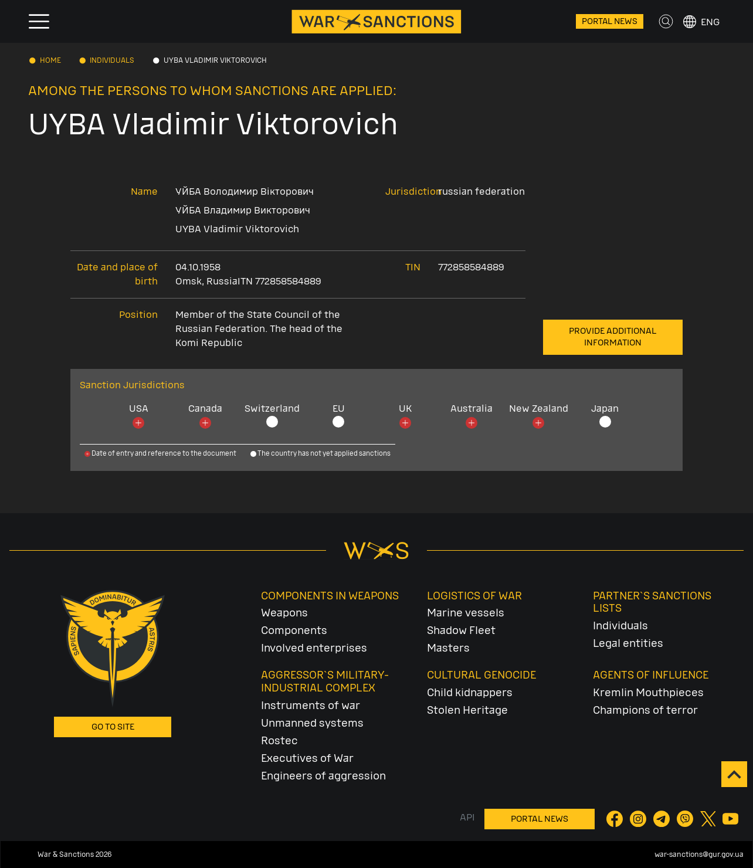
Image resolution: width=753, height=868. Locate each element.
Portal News (609, 21)
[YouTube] (730, 818)
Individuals (112, 60)
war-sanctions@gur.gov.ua (699, 854)
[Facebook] (616, 818)
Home (50, 60)
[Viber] (686, 818)
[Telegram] (662, 818)
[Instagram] (639, 818)
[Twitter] (709, 818)
